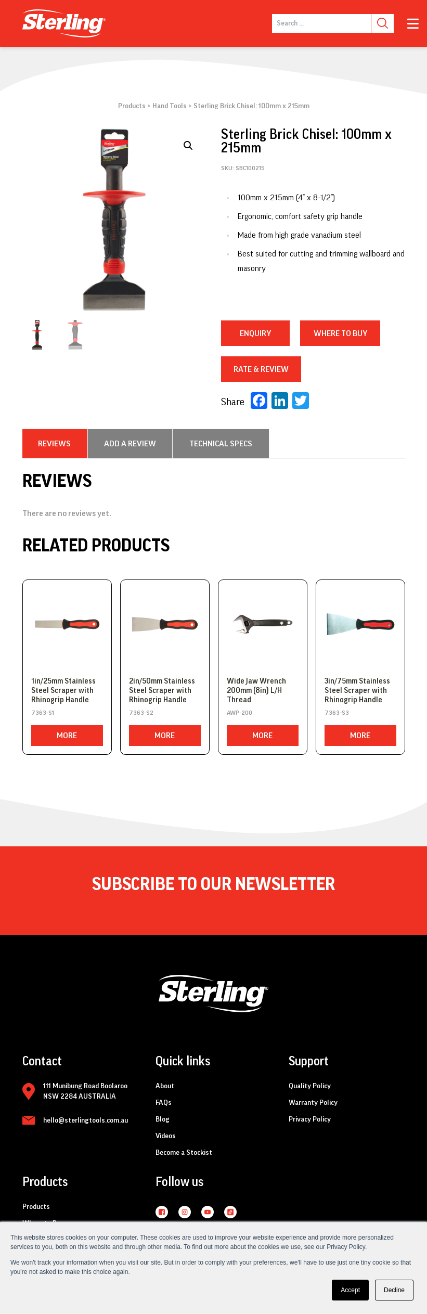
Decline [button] (394, 1290)
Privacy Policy (310, 1119)
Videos (166, 1136)
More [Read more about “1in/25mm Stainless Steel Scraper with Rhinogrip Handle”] (67, 735)
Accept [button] (350, 1290)
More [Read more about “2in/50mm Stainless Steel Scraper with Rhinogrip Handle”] (164, 735)
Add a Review (130, 444)
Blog (163, 1119)
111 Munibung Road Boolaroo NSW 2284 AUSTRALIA (85, 1091)
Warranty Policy (313, 1102)
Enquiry (255, 333)
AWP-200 (239, 713)
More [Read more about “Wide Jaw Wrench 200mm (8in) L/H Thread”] (262, 735)
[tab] (54, 444)
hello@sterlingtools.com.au (85, 1120)
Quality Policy (310, 1086)
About (165, 1086)
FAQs (164, 1102)
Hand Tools (169, 106)
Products (132, 106)
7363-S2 (141, 713)
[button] (188, 145)
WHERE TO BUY (340, 333)
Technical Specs (220, 444)
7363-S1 (42, 713)
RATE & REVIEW (261, 369)
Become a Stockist (184, 1152)
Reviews (54, 444)
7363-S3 (337, 713)
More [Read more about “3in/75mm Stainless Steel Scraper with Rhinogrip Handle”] (360, 735)
